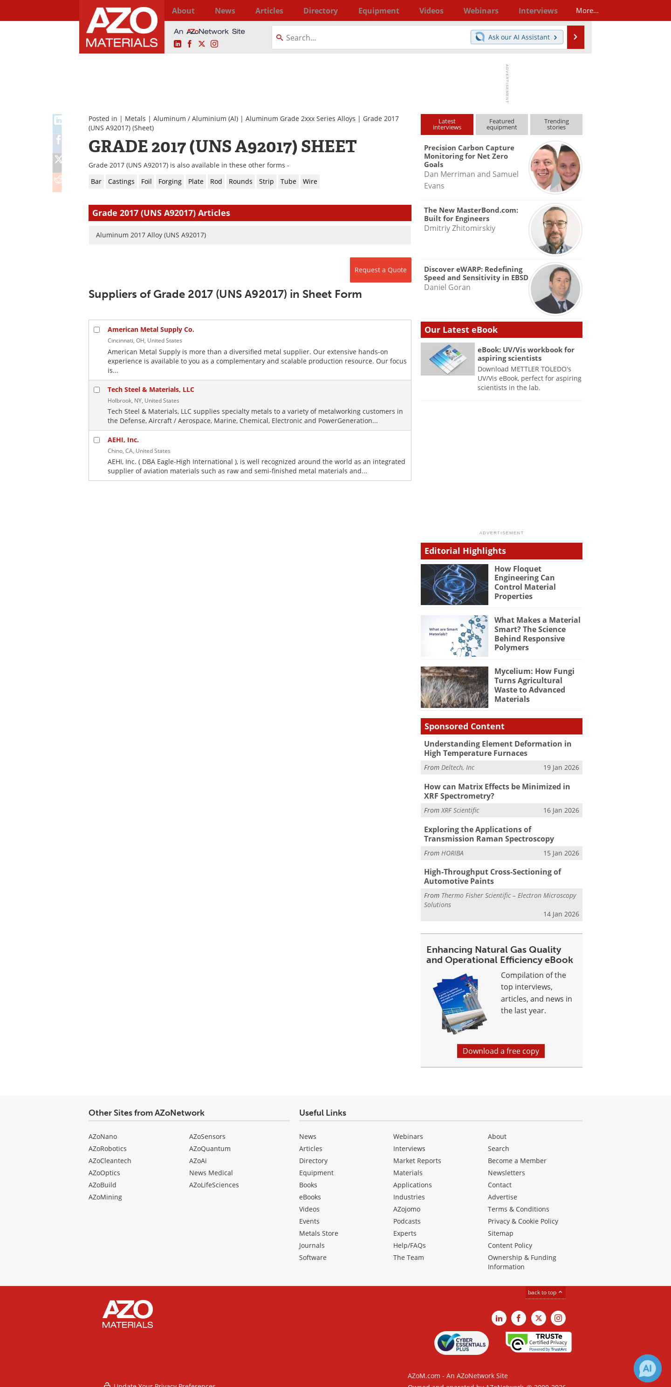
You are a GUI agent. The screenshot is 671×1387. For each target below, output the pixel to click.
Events (309, 1214)
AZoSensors (207, 1129)
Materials (408, 1166)
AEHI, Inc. (123, 439)
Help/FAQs (409, 1238)
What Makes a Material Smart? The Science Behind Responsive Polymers (535, 632)
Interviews (409, 1142)
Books (308, 1178)
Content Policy (510, 1238)
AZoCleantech (110, 1154)
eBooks (310, 1190)
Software (313, 1250)
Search (498, 1142)
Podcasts (407, 1214)
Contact (500, 1178)
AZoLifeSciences (214, 1178)
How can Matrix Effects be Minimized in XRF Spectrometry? (501, 789)
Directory (311, 10)
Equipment (316, 1166)
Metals (135, 118)
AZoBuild (102, 1178)
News (307, 1129)
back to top (545, 1286)
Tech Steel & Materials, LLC (151, 389)
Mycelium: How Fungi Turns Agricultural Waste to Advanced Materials (538, 679)
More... (570, 10)
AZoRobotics (108, 1142)
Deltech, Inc (457, 765)
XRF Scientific (460, 806)
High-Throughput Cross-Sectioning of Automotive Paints (488, 871)
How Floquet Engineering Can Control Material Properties (538, 577)
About (497, 1129)
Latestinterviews (447, 124)
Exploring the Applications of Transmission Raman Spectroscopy (499, 830)
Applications (412, 1178)
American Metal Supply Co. (151, 329)
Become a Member (517, 1154)
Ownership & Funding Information (522, 1255)
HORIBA (452, 847)
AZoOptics (104, 1166)
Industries (409, 1190)
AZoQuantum (210, 1142)
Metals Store (318, 1226)
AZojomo (406, 1202)
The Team (408, 1250)
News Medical (211, 1166)
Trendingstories (556, 124)
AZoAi (198, 1154)
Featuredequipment (501, 124)
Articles (310, 1142)
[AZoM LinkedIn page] (177, 44)
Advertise (502, 1190)
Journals (312, 1238)
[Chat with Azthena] (648, 1368)
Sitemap (501, 1226)
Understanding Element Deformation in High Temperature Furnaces (503, 747)
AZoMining (105, 1190)
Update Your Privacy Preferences (159, 1375)
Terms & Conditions (518, 1202)
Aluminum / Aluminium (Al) (195, 118)
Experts (405, 1226)
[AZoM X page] (201, 44)
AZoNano (103, 1129)
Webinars (408, 1129)
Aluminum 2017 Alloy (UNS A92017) (151, 234)
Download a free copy (501, 1044)
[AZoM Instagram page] (214, 44)
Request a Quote (381, 269)
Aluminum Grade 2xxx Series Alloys (301, 118)
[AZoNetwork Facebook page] (189, 44)
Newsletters (506, 1166)
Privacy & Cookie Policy (523, 1214)
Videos (309, 1202)
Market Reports (417, 1154)
